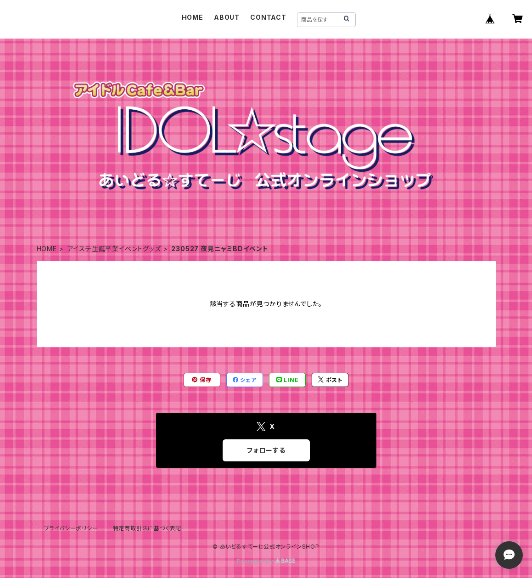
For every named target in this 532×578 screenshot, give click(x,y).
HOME (192, 17)
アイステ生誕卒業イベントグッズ (114, 249)
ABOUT (227, 17)
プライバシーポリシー (71, 528)
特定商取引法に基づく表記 (147, 528)
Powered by (266, 561)
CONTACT (268, 17)
